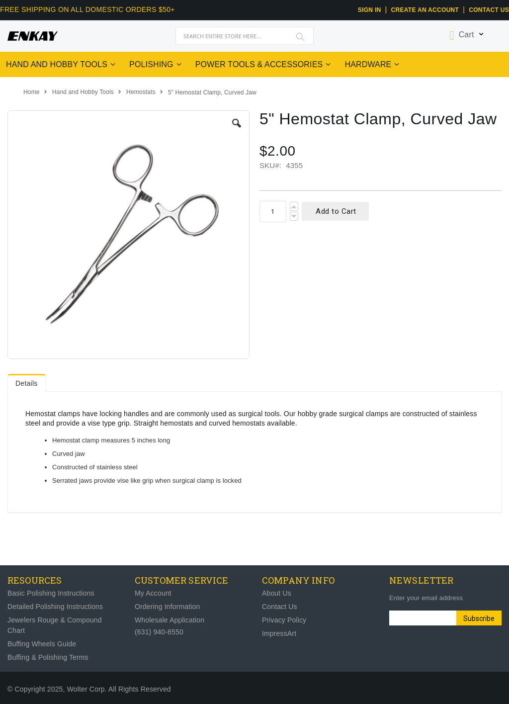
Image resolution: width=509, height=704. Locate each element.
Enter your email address (426, 598)
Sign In (369, 9)
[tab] (26, 381)
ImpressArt (279, 633)
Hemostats (141, 92)
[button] (236, 123)
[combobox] (244, 36)
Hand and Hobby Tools (83, 92)
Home (31, 91)
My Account (153, 593)
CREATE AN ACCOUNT (425, 9)
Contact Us (489, 9)
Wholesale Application (169, 620)
